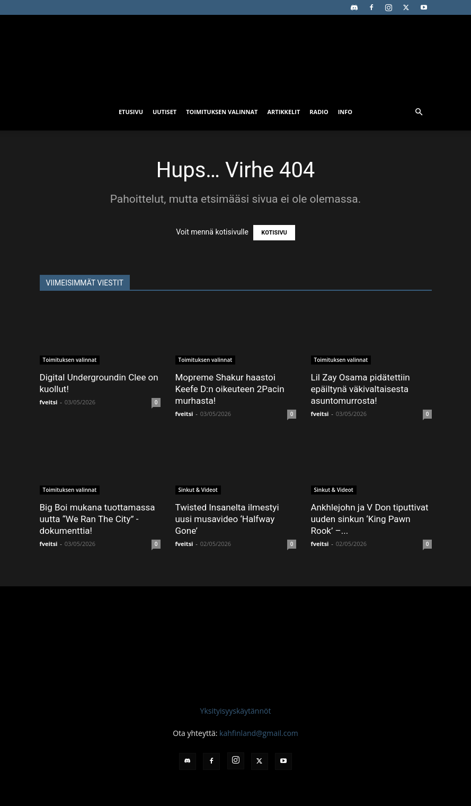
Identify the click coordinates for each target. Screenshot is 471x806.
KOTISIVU (274, 232)
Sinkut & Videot (198, 489)
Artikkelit (283, 112)
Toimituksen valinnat (221, 112)
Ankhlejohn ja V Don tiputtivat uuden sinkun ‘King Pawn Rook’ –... (370, 519)
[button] (419, 112)
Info (345, 112)
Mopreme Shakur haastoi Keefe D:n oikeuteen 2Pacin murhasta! (230, 389)
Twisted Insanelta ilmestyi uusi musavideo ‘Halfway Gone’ (227, 519)
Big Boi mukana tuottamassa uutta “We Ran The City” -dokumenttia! (97, 519)
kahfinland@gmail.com (258, 733)
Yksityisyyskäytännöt (235, 711)
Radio (318, 112)
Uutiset (164, 112)
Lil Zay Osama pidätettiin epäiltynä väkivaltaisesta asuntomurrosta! (360, 389)
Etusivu (131, 112)
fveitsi (49, 402)
